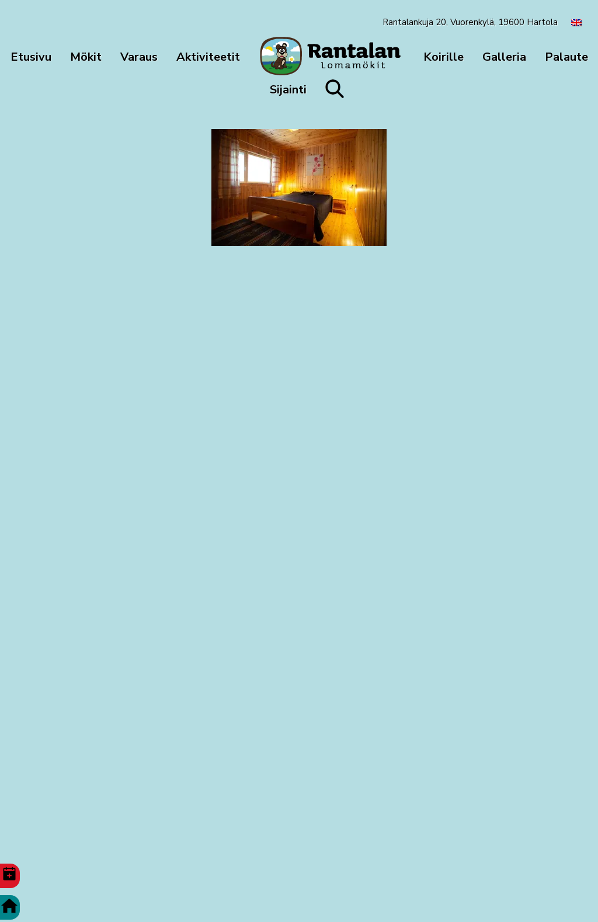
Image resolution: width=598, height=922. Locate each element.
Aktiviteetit (208, 57)
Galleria (504, 57)
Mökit (86, 57)
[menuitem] (576, 21)
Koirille (443, 57)
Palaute (566, 57)
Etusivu (31, 57)
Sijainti (288, 90)
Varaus (139, 57)
